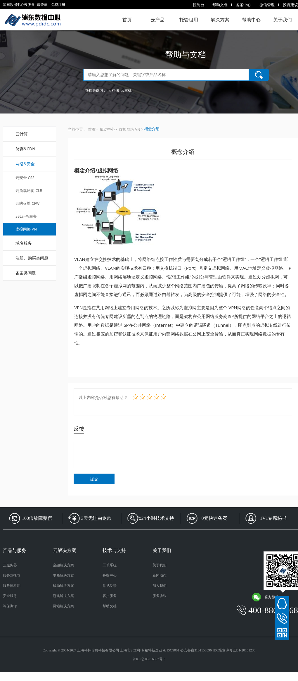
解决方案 (220, 19)
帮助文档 (220, 4)
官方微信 (265, 597)
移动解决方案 (63, 586)
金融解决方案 (63, 565)
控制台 (198, 4)
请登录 (42, 4)
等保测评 (10, 606)
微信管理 (267, 4)
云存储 (113, 90)
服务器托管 (11, 575)
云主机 (126, 90)
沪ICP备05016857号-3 (149, 659)
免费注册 (58, 4)
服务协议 (160, 596)
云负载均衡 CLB (28, 190)
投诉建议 (290, 4)
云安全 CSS (24, 177)
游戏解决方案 (63, 596)
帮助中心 (251, 19)
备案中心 (243, 4)
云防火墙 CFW (27, 203)
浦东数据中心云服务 (32, 19)
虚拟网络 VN (26, 229)
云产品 (157, 19)
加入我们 (160, 586)
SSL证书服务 (26, 216)
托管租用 (188, 19)
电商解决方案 (63, 575)
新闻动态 (160, 575)
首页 (127, 19)
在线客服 (282, 603)
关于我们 (282, 19)
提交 (94, 479)
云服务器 (10, 565)
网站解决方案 (63, 606)
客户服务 (110, 596)
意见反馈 (110, 586)
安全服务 (10, 596)
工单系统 (110, 565)
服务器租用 (11, 586)
